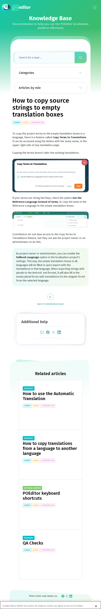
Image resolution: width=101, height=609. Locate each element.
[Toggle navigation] (94, 7)
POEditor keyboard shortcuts (41, 496)
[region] (50, 605)
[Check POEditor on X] (67, 596)
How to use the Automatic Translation (48, 396)
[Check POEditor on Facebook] (62, 596)
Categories (26, 73)
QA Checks (33, 543)
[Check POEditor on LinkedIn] (70, 596)
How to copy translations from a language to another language (50, 448)
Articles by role (30, 88)
